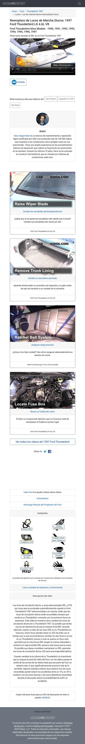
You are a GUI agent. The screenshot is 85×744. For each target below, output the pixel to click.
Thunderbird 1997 (35, 11)
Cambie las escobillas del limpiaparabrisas (42, 211)
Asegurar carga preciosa (42, 345)
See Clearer (51, 99)
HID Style (15, 105)
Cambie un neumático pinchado (42, 278)
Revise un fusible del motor (42, 411)
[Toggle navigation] (79, 3)
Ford (22, 11)
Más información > (63, 65)
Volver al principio (42, 711)
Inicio (14, 11)
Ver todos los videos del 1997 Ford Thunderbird (42, 441)
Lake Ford (28, 492)
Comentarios (42, 498)
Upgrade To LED (66, 99)
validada (18, 82)
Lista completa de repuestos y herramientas (42, 587)
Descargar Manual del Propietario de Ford (42, 505)
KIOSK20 (46, 697)
